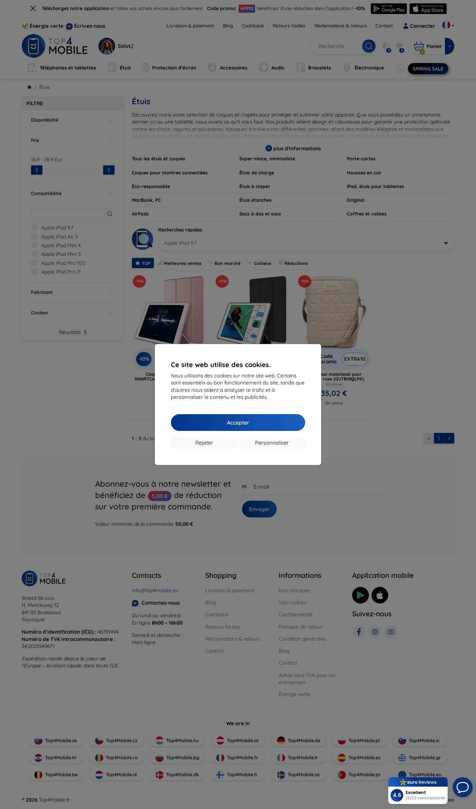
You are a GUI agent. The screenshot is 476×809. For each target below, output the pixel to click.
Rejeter (204, 442)
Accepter (238, 422)
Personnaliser (272, 442)
